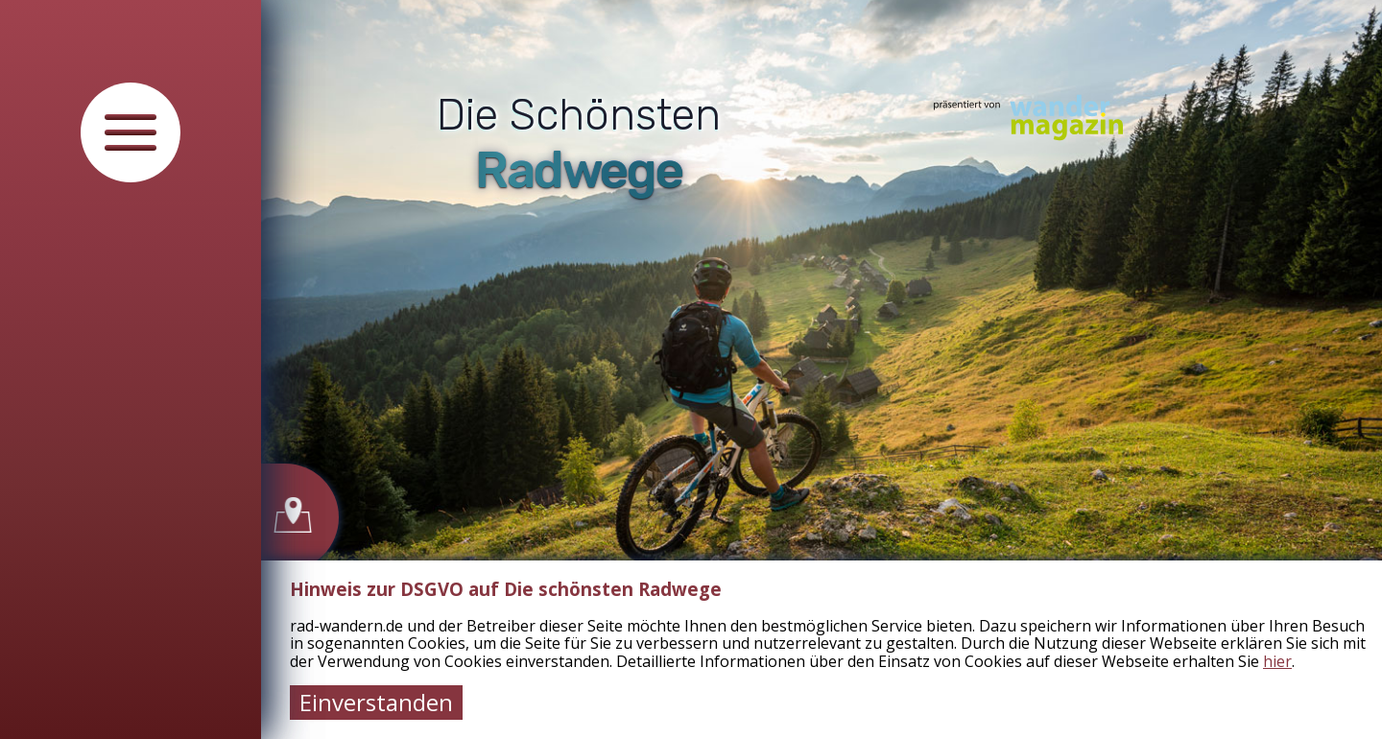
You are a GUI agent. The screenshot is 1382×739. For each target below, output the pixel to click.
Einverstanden (376, 702)
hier (1277, 661)
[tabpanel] (821, 369)
